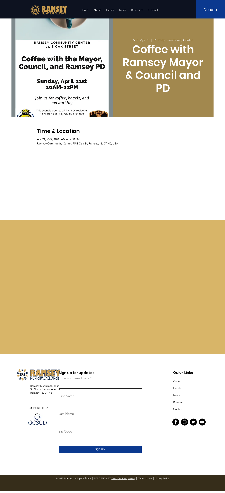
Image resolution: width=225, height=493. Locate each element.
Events (177, 388)
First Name (66, 396)
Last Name (66, 413)
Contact (178, 409)
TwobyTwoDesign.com (123, 478)
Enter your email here (74, 378)
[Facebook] (175, 422)
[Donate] (210, 9)
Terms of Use (145, 478)
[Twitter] (193, 422)
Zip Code (65, 431)
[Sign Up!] (100, 449)
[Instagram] (184, 422)
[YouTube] (202, 422)
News (176, 395)
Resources (179, 402)
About (177, 381)
